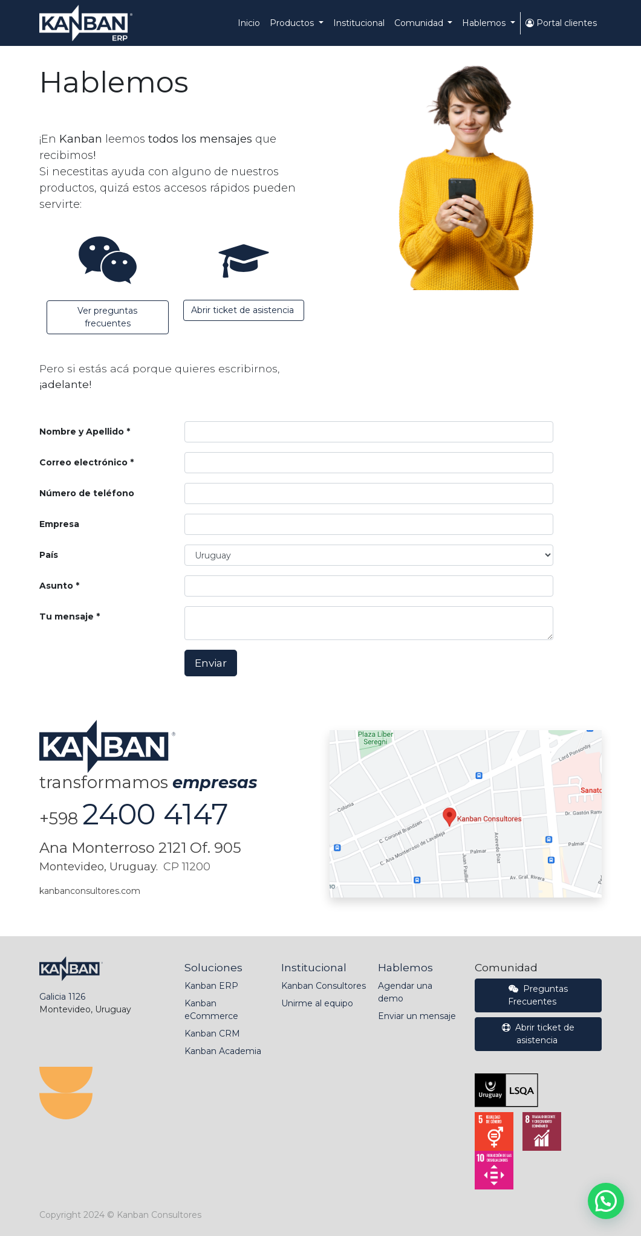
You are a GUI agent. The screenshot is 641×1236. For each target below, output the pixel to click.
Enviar (211, 662)
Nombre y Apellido (81, 431)
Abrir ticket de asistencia (243, 310)
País (48, 554)
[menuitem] (249, 23)
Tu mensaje (66, 616)
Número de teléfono (86, 493)
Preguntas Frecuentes (538, 995)
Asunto (56, 585)
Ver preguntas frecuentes (107, 317)
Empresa (59, 524)
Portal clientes (561, 23)
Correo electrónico (83, 462)
